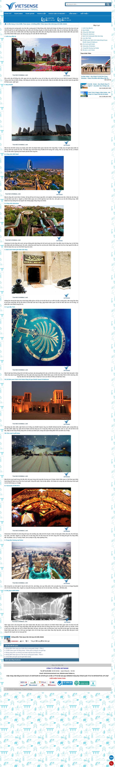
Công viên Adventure (88, 34)
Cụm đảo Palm (87, 38)
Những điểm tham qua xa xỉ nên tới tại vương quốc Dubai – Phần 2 (24, 654)
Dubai (23, 148)
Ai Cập (34, 537)
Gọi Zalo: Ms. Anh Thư (43, 19)
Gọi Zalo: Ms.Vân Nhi (60, 19)
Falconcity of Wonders (89, 46)
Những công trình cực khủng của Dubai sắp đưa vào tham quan (23, 652)
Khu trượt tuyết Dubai (89, 44)
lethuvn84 (46, 20)
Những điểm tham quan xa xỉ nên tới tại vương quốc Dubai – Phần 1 (24, 648)
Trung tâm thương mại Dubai (91, 48)
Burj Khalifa (86, 30)
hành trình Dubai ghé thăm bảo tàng (93, 36)
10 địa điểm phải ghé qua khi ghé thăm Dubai (18, 656)
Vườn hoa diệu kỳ (88, 28)
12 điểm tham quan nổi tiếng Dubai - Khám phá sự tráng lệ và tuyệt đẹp (25, 650)
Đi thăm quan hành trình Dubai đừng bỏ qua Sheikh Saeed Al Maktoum (95, 41)
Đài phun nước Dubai (89, 50)
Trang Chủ (26, 6)
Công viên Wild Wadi (88, 32)
